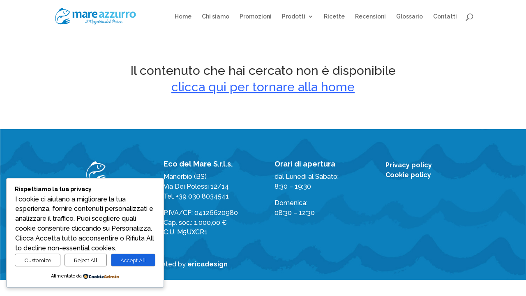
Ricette (334, 17)
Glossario (409, 17)
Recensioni (370, 17)
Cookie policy (408, 175)
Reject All (85, 260)
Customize (37, 260)
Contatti (445, 17)
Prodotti (293, 17)
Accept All (133, 260)
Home (183, 17)
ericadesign (207, 264)
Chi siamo (215, 17)
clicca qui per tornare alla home (263, 87)
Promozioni (256, 17)
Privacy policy (408, 165)
